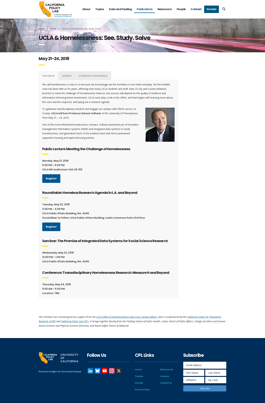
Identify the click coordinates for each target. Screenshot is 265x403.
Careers (164, 376)
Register (51, 178)
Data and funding (120, 9)
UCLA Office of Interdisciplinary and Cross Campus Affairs (126, 316)
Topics (99, 9)
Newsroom (165, 9)
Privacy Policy (142, 389)
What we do (166, 369)
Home (42, 28)
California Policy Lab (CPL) (75, 321)
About (86, 9)
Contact (196, 9)
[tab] (48, 75)
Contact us (166, 382)
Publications (144, 9)
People (181, 9)
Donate (211, 9)
